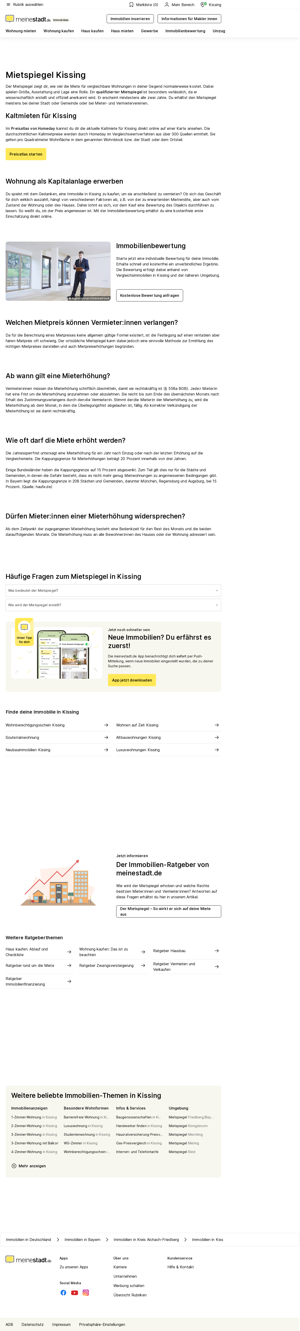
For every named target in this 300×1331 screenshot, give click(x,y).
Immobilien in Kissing (205, 1239)
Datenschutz (33, 1324)
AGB (9, 1324)
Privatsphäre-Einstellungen (102, 1324)
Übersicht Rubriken (130, 1295)
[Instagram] (86, 1292)
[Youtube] (74, 1292)
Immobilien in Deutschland (28, 1239)
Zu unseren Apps (74, 1267)
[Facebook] (63, 1292)
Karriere (120, 1267)
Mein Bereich (179, 4)
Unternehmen (125, 1276)
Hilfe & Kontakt (180, 1267)
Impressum (61, 1324)
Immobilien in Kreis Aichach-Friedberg (141, 1239)
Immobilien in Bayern (78, 1239)
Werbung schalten (129, 1285)
